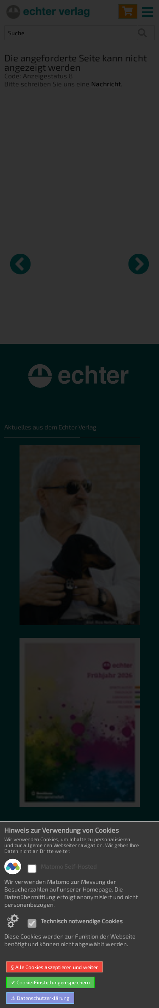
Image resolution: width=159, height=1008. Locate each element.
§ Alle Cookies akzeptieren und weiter (54, 967)
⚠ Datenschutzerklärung (40, 998)
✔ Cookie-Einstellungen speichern (50, 982)
